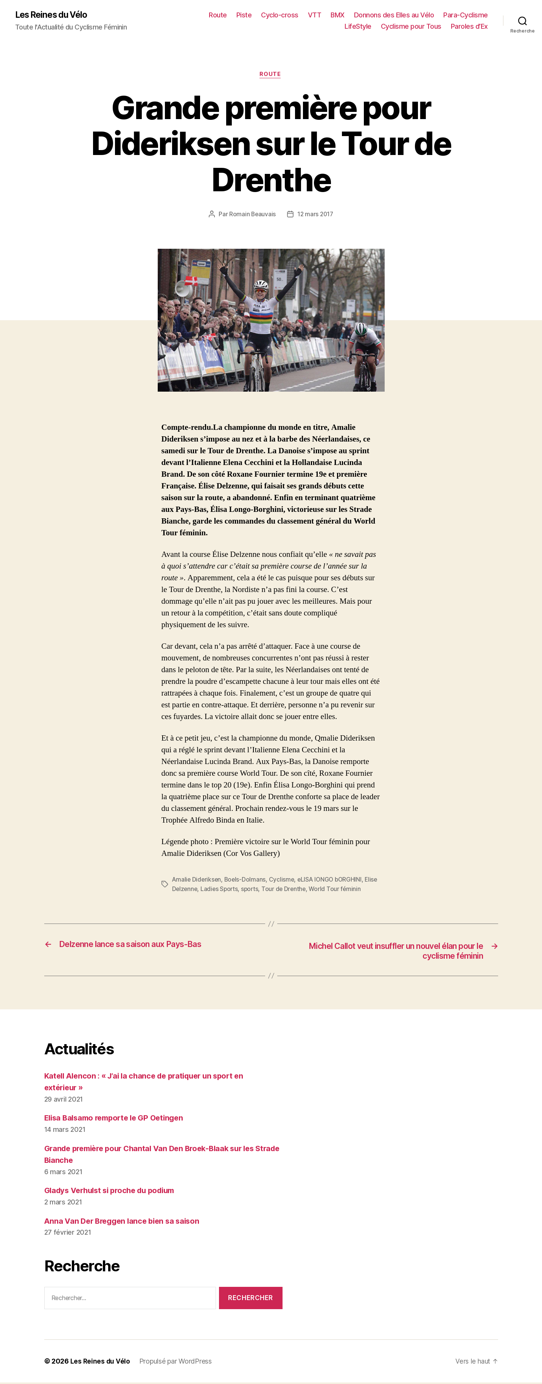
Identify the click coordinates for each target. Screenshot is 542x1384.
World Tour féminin (353, 890)
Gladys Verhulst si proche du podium (114, 1192)
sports (266, 890)
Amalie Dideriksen (197, 881)
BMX (338, 15)
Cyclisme (284, 881)
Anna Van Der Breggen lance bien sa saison (125, 1222)
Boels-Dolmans (246, 881)
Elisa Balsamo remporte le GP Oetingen (118, 1119)
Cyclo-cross (279, 15)
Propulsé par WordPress (176, 1363)
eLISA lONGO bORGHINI (333, 881)
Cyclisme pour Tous (411, 27)
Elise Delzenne (192, 890)
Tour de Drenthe (301, 890)
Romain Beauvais (251, 215)
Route (218, 15)
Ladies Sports (235, 890)
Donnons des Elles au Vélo (394, 15)
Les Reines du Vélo (54, 15)
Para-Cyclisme (465, 15)
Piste (244, 15)
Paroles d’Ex (469, 27)
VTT (314, 15)
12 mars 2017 (315, 215)
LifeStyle (358, 27)
